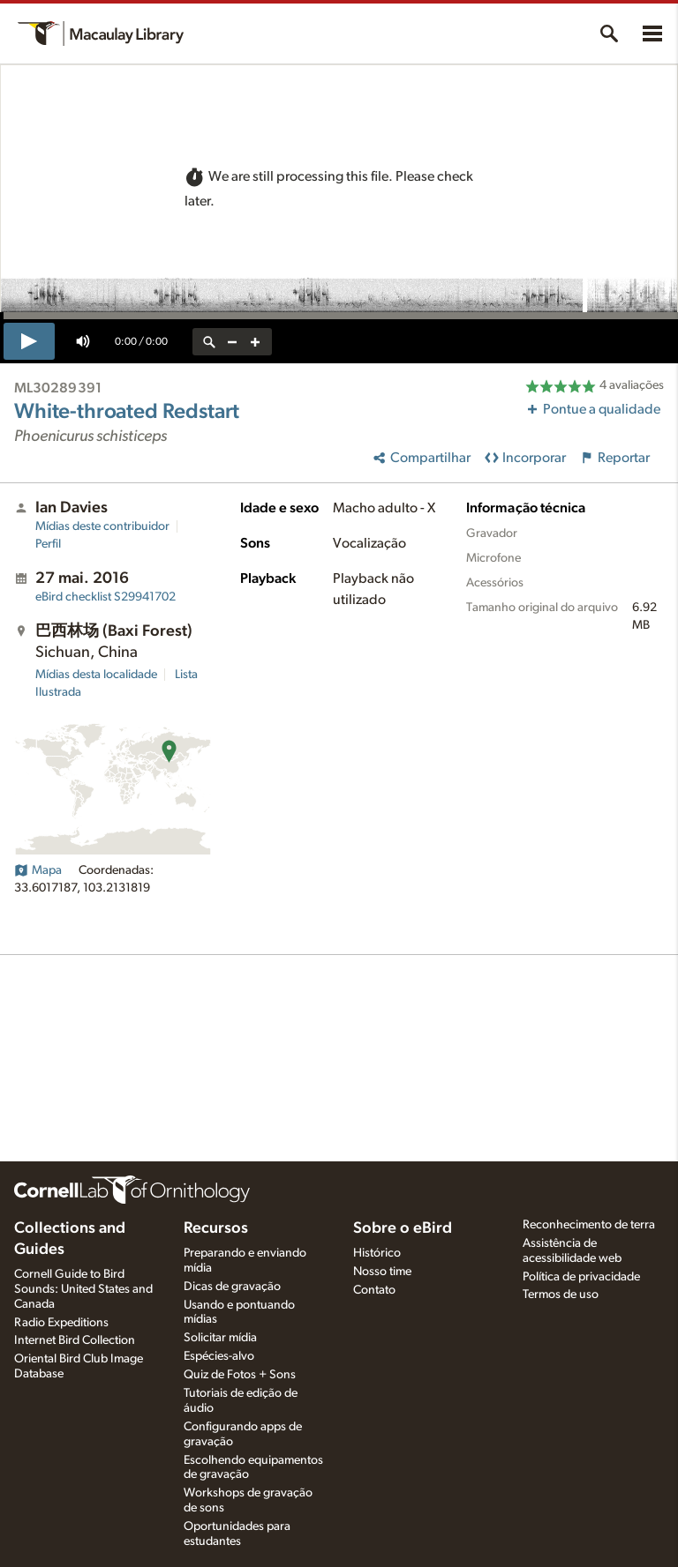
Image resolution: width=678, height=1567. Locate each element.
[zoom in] (255, 342)
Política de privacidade (581, 1277)
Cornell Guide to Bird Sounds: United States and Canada (83, 1289)
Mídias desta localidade (96, 674)
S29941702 (105, 597)
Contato (374, 1290)
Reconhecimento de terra (589, 1225)
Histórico (377, 1253)
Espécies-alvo (219, 1356)
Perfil (48, 544)
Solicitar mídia (220, 1338)
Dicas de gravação (232, 1286)
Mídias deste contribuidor (102, 526)
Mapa (38, 870)
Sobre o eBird (402, 1228)
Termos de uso (561, 1294)
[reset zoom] (209, 342)
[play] (29, 341)
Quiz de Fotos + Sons (240, 1375)
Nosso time (382, 1271)
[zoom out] (232, 342)
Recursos (216, 1228)
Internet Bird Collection (74, 1340)
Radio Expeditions (61, 1323)
